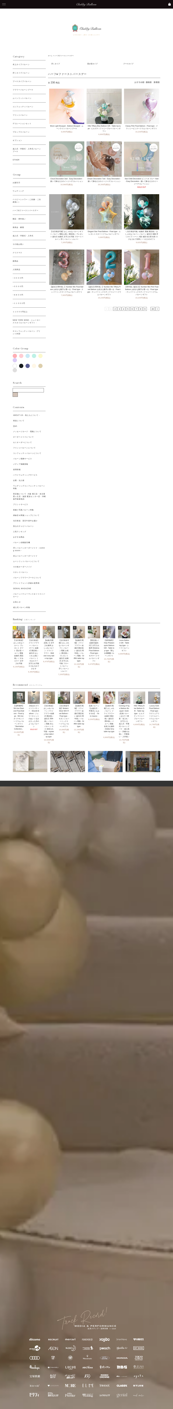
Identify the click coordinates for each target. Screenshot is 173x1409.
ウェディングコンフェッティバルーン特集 (29, 487)
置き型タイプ (92, 64)
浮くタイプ (55, 64)
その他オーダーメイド (22, 567)
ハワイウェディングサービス (25, 475)
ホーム (50, 55)
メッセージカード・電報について (27, 432)
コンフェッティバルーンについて (27, 453)
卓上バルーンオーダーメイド (25, 556)
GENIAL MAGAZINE (22, 589)
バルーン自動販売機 (21, 542)
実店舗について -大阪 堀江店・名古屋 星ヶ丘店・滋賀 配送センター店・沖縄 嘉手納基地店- (29, 496)
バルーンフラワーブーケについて (27, 578)
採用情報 (17, 470)
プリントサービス (20, 504)
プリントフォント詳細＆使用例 (26, 583)
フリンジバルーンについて (24, 448)
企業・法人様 (18, 480)
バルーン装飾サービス (22, 459)
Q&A (15, 426)
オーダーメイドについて (23, 437)
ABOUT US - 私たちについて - (26, 415)
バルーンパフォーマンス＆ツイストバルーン (29, 595)
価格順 (149, 82)
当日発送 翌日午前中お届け (25, 521)
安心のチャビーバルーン (23, 526)
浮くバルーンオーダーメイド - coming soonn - (29, 549)
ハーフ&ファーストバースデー (64, 55)
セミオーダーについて (22, 442)
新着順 (157, 82)
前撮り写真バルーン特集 (23, 510)
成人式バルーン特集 (21, 607)
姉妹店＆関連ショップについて (26, 515)
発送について (18, 421)
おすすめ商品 (18, 537)
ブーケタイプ (128, 64)
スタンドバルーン (20, 572)
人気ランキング (19, 532)
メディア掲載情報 (20, 464)
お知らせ (17, 602)
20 (153, 309)
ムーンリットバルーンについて (26, 561)
